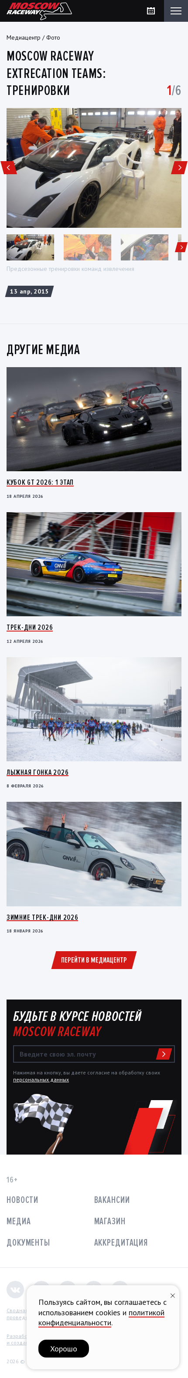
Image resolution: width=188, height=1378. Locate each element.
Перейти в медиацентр (94, 960)
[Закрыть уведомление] (172, 1294)
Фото (53, 37)
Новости (22, 1200)
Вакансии (112, 1200)
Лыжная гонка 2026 (37, 772)
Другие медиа (43, 349)
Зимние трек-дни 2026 (42, 917)
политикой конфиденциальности (101, 1317)
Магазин (110, 1221)
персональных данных (41, 1079)
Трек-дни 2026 (30, 627)
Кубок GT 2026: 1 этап (40, 482)
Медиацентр (24, 37)
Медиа (19, 1221)
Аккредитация (121, 1243)
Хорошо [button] (63, 1349)
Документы (28, 1243)
